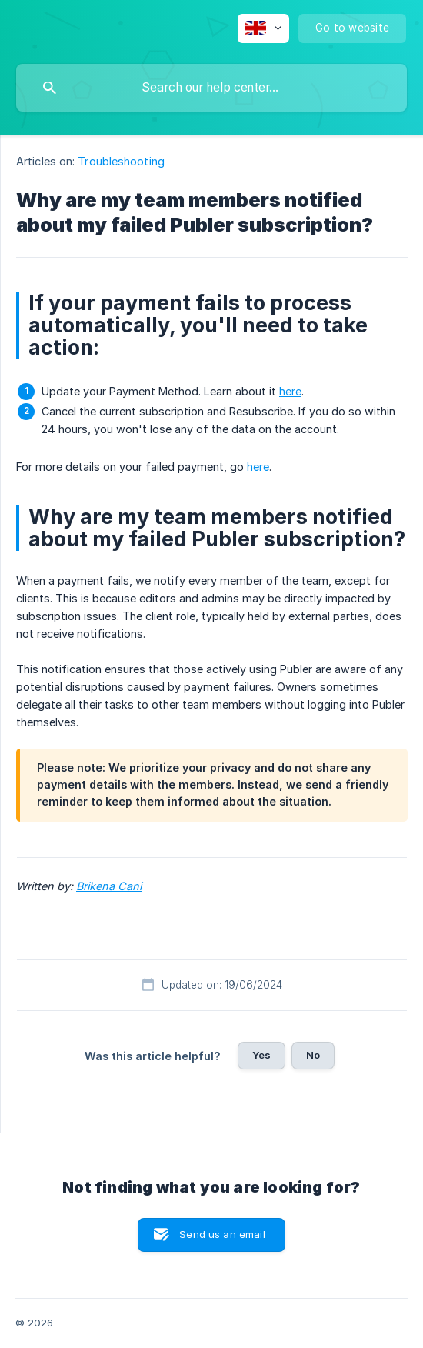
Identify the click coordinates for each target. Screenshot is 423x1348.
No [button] (313, 1055)
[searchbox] (211, 88)
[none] (263, 28)
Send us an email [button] (222, 1234)
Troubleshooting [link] (121, 161)
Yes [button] (261, 1055)
